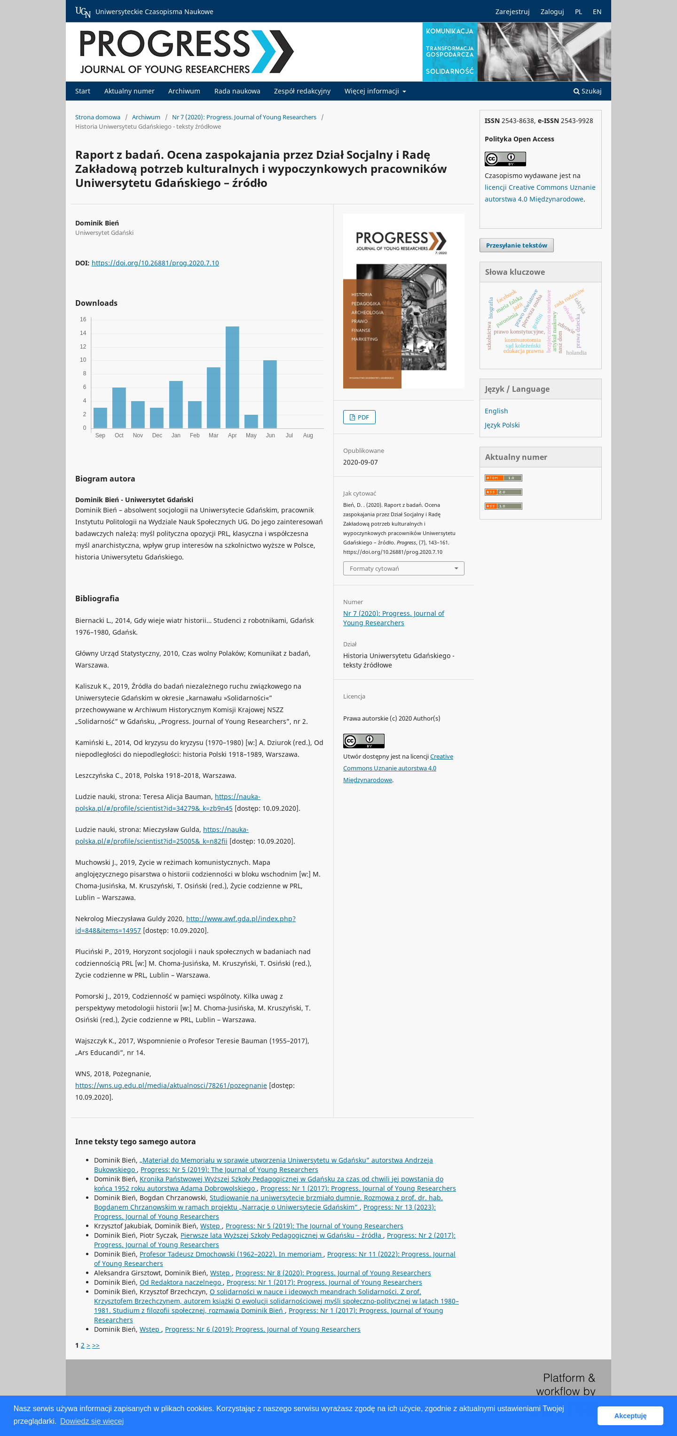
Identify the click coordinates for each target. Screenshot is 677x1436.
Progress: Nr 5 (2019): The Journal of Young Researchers (229, 1169)
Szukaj (588, 90)
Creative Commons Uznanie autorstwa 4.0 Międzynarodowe (398, 768)
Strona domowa (97, 117)
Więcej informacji (373, 90)
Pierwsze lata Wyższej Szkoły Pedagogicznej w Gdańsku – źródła (282, 1235)
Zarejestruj (513, 11)
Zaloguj (552, 11)
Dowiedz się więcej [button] (92, 1421)
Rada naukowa (237, 90)
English (496, 410)
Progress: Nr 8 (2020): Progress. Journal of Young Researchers (333, 1272)
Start (82, 90)
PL (578, 11)
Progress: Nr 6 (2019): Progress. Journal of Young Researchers (263, 1329)
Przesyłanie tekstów (516, 245)
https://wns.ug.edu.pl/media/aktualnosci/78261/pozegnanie (171, 1085)
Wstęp (211, 1225)
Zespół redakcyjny (302, 90)
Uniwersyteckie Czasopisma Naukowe (144, 12)
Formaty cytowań (374, 568)
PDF (362, 417)
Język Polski (502, 424)
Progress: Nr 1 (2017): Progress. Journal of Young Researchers (358, 1188)
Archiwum (184, 90)
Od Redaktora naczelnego (181, 1282)
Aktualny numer (129, 90)
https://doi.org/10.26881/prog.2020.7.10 (155, 262)
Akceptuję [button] (630, 1416)
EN (597, 11)
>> (96, 1345)
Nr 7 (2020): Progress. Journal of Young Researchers (244, 117)
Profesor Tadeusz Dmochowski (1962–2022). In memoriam (231, 1254)
